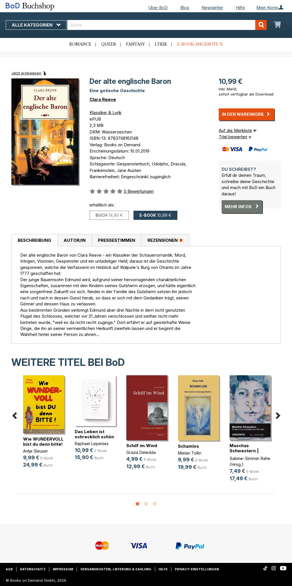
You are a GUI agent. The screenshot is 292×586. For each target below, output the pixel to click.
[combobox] (167, 25)
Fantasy (135, 44)
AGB (9, 569)
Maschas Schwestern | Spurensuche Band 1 (251, 451)
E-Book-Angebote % (200, 44)
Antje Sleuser (35, 451)
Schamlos (188, 446)
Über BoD (158, 7)
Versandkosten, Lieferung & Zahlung (115, 569)
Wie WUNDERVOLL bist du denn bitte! (43, 441)
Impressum (63, 569)
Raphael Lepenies (92, 443)
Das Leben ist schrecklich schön (94, 434)
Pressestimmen (116, 240)
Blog (184, 7)
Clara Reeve (103, 99)
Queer (108, 44)
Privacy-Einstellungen (197, 569)
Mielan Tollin (189, 453)
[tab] (34, 240)
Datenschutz (33, 569)
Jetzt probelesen (26, 73)
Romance (80, 44)
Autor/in (75, 240)
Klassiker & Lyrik (105, 112)
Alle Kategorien (36, 25)
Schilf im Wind (141, 445)
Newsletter (212, 7)
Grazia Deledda (141, 452)
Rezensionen (165, 240)
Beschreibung (34, 240)
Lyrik (161, 44)
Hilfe (240, 7)
